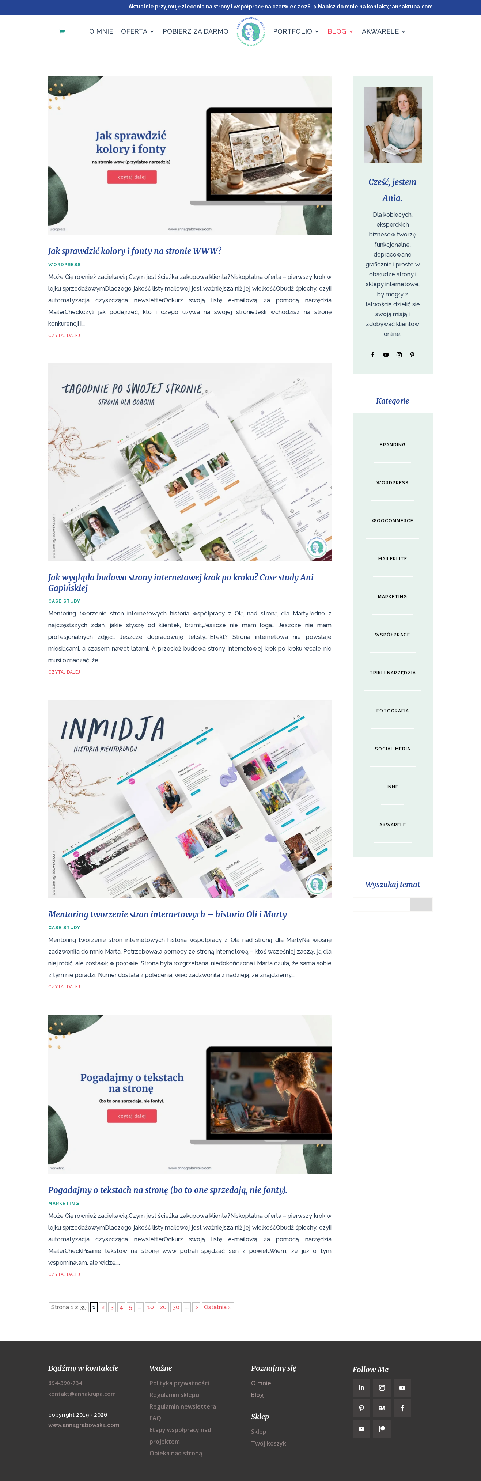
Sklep (258, 1432)
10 (150, 1307)
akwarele (392, 821)
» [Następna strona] (196, 1307)
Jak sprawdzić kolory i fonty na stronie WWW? (134, 251)
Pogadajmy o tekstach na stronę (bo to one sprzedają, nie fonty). (167, 1190)
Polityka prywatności (179, 1383)
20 (163, 1307)
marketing (63, 1203)
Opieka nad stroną (175, 1453)
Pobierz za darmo (195, 31)
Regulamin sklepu (174, 1395)
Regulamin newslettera (182, 1406)
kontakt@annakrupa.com (82, 1393)
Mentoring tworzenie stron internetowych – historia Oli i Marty (167, 914)
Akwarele (380, 31)
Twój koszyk (268, 1443)
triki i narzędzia (393, 670)
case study (64, 601)
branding (393, 444)
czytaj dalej (64, 335)
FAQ (155, 1418)
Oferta (134, 31)
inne (392, 784)
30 (176, 1307)
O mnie (101, 31)
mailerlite (392, 557)
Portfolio (292, 31)
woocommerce (392, 520)
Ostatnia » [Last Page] (218, 1307)
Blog (336, 31)
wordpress (64, 264)
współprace (392, 633)
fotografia (392, 708)
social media (392, 746)
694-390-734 (65, 1382)
